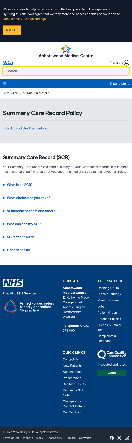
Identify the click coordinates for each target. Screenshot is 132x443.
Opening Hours (108, 288)
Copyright (85, 438)
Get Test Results (74, 384)
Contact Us (71, 359)
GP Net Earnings (109, 294)
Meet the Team (108, 300)
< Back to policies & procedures (25, 128)
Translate (119, 62)
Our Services (72, 412)
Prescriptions (72, 378)
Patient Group (107, 312)
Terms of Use (11, 438)
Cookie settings (35, 19)
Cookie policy (12, 19)
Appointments (72, 372)
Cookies (70, 438)
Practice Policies (109, 319)
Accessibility (54, 438)
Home (6, 93)
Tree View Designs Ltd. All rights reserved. (33, 432)
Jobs (100, 306)
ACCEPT (12, 30)
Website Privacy (33, 438)
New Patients (72, 365)
